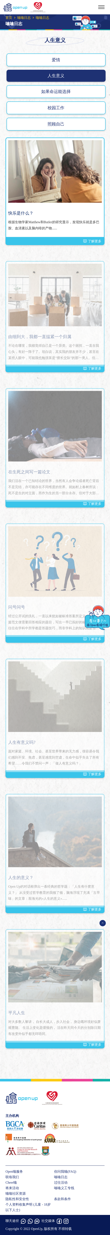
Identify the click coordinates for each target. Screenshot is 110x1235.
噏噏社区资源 (15, 1193)
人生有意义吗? (21, 743)
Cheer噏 (11, 1182)
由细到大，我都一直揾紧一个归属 (39, 338)
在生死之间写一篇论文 (29, 473)
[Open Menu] (102, 923)
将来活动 (12, 1188)
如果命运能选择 (56, 91)
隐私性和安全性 (17, 1199)
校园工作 (56, 107)
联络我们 (12, 1177)
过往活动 (61, 1182)
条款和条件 (62, 1199)
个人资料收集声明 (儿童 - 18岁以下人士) (28, 1207)
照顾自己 (56, 124)
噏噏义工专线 (64, 1188)
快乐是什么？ (20, 213)
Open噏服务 (14, 1171)
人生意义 (56, 75)
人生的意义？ (20, 879)
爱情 (56, 59)
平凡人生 (16, 1014)
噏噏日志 (24, 17)
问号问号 (16, 608)
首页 (8, 17)
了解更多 (92, 241)
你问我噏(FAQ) (65, 1171)
